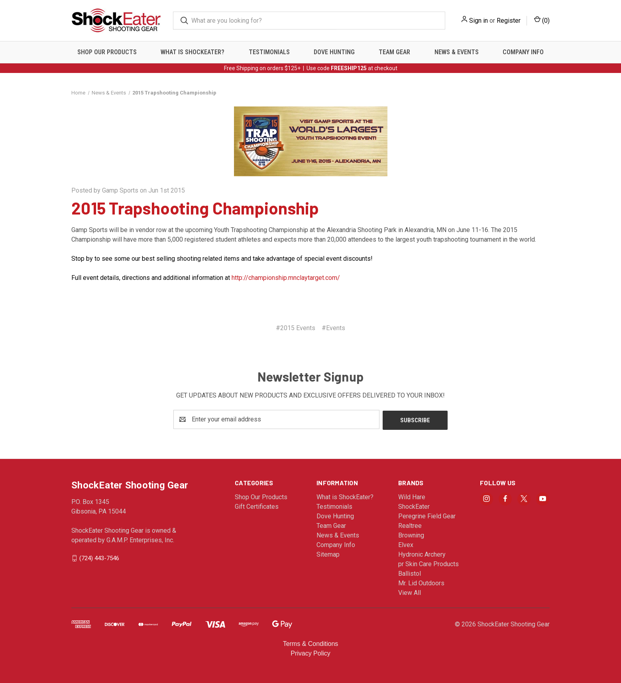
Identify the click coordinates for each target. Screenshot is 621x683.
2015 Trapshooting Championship (195, 208)
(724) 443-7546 (99, 557)
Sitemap (328, 553)
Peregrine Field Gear (427, 515)
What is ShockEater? (192, 52)
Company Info (523, 52)
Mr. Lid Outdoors (421, 582)
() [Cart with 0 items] (542, 20)
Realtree (410, 525)
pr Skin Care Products (428, 563)
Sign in (478, 20)
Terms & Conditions (310, 643)
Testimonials (269, 52)
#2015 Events (295, 328)
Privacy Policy (310, 652)
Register (509, 20)
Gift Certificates (257, 506)
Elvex (405, 544)
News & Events (456, 52)
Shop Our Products (107, 52)
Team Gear (394, 52)
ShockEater (414, 506)
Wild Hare (411, 496)
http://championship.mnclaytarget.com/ (286, 277)
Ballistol (409, 573)
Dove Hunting (334, 52)
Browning (411, 534)
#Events (333, 328)
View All (409, 592)
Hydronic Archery (422, 553)
